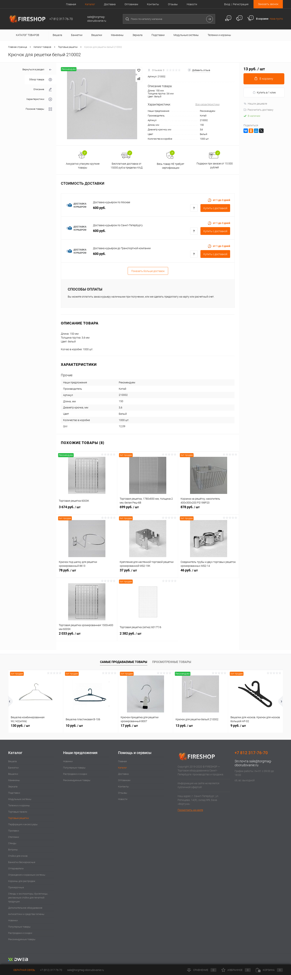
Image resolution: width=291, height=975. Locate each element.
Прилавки (13, 830)
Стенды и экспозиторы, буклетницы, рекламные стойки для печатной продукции (28, 897)
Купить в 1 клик (264, 92)
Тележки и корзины (19, 805)
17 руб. (129, 725)
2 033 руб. (87, 635)
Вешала (12, 761)
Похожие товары (39, 109)
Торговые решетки (18, 818)
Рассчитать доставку (258, 109)
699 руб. (148, 509)
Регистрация (241, 4)
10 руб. (74, 725)
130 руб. (20, 725)
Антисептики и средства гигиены (26, 914)
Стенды (12, 843)
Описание (42, 89)
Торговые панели (17, 811)
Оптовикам (131, 4)
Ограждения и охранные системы (26, 874)
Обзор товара (40, 79)
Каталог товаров (27, 35)
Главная (71, 4)
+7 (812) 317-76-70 (51, 970)
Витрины (13, 849)
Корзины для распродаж (21, 881)
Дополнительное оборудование (25, 907)
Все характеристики (207, 104)
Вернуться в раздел (37, 70)
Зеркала (12, 786)
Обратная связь (21, 970)
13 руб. (184, 725)
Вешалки (13, 774)
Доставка (110, 4)
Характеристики (39, 99)
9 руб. (238, 725)
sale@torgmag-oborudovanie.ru (253, 763)
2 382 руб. (148, 635)
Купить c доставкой (215, 208)
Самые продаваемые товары (123, 662)
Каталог (90, 4)
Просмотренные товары (171, 662)
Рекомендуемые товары (21, 939)
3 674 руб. (87, 509)
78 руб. (87, 572)
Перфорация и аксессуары (23, 824)
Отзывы (173, 4)
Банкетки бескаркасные (21, 862)
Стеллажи (13, 837)
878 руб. (208, 509)
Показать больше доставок (148, 271)
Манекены (14, 780)
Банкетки (13, 767)
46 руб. (208, 572)
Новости (192, 4)
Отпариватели (16, 868)
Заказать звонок (268, 4)
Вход (227, 4)
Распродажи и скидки (20, 933)
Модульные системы (19, 799)
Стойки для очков (17, 855)
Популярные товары (19, 926)
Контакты (153, 4)
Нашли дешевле (255, 103)
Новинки (13, 920)
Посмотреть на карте (190, 810)
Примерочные (16, 887)
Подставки (14, 792)
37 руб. (148, 572)
